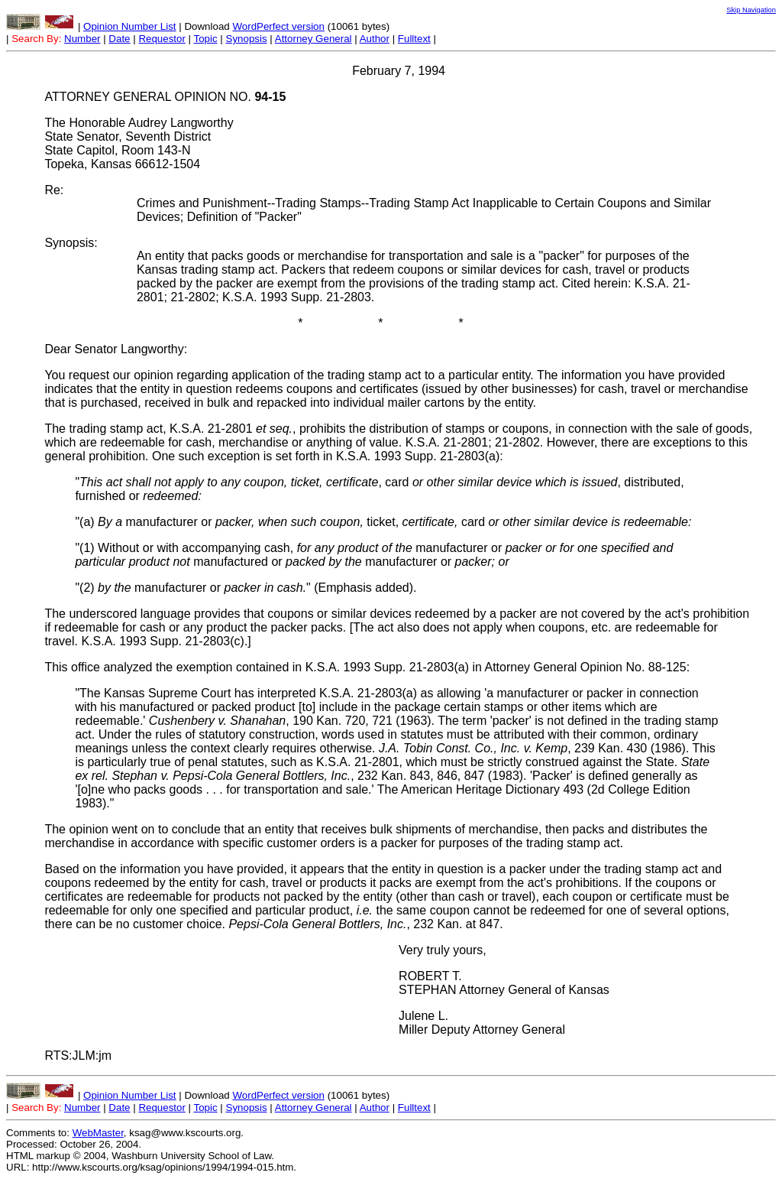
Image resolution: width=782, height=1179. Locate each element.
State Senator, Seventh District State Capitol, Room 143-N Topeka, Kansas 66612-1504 (127, 150)
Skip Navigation (751, 10)
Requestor (162, 38)
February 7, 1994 (398, 70)
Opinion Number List (129, 26)
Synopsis (246, 38)
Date (119, 38)
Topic (206, 38)
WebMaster (98, 1132)
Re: (53, 190)
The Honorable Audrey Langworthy (138, 122)
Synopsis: (70, 242)
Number (82, 38)
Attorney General (313, 38)
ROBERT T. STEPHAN (430, 983)
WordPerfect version (278, 26)
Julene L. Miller (423, 1022)
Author (374, 38)
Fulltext (414, 38)
